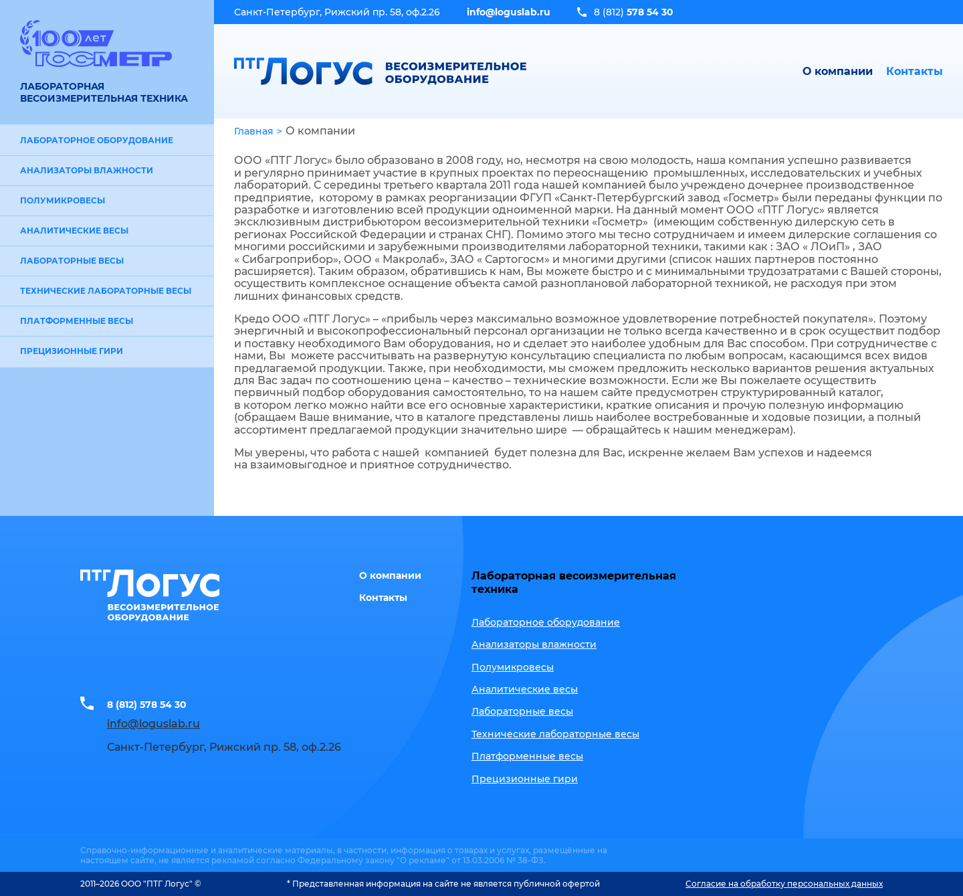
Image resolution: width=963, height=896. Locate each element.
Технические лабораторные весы (105, 291)
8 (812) (633, 12)
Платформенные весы (76, 321)
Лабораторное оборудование (96, 140)
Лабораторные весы (72, 261)
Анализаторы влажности (86, 170)
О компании (837, 72)
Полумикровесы (62, 200)
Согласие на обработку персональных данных (784, 884)
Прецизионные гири (71, 351)
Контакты (914, 72)
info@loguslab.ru (508, 12)
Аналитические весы (74, 231)
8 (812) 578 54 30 (154, 703)
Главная (254, 131)
